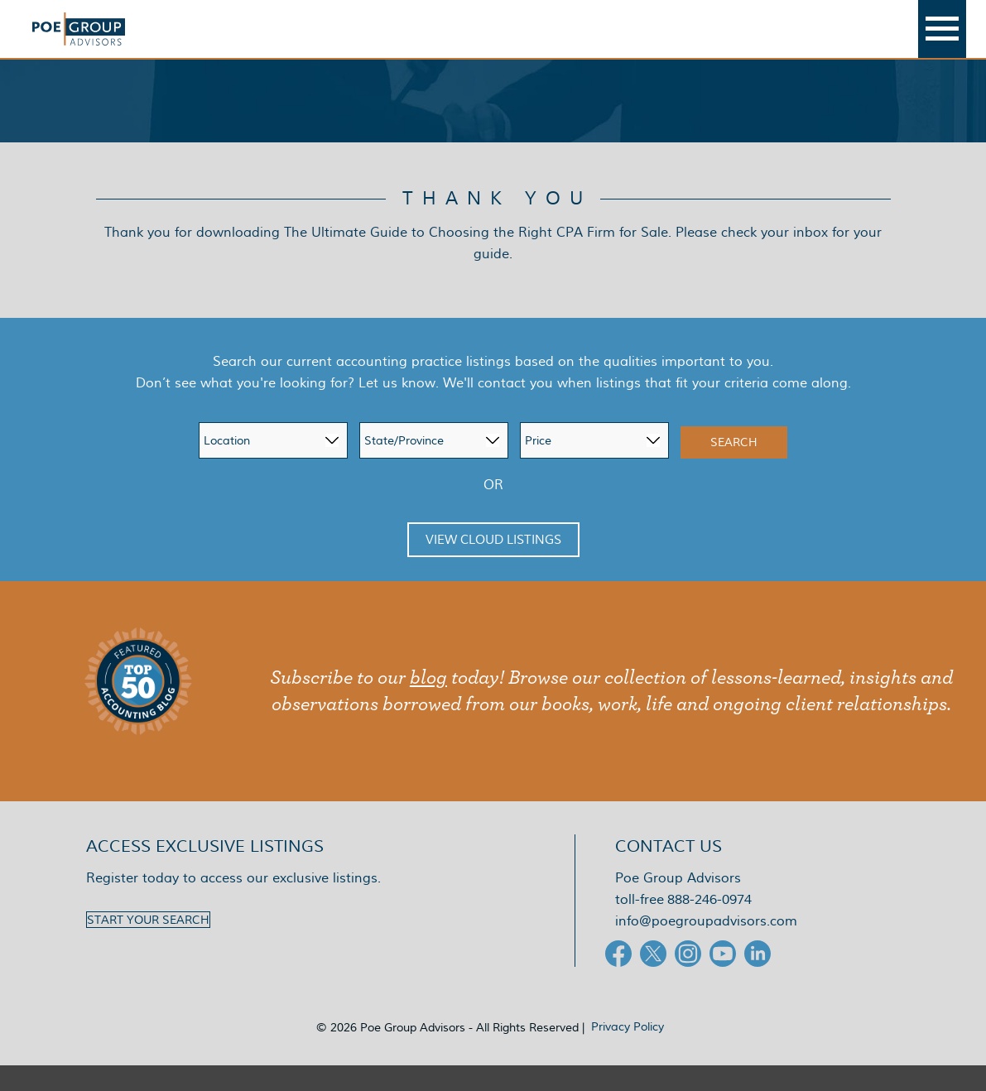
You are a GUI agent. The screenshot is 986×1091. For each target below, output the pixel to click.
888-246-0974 (709, 925)
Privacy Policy (627, 1052)
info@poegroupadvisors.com (706, 946)
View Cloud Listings (493, 565)
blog (428, 704)
